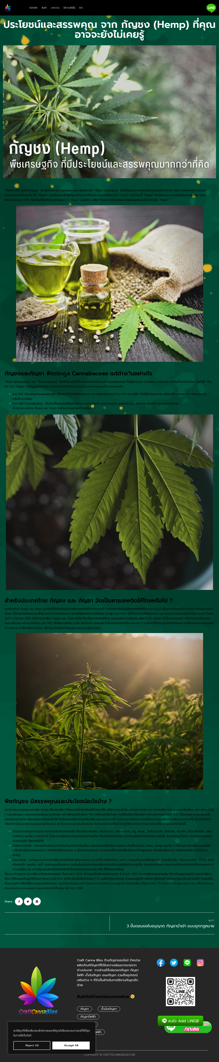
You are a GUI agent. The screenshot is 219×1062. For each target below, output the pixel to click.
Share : (9, 901)
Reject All (31, 1045)
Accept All (71, 1045)
